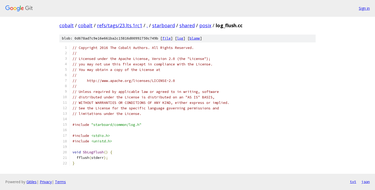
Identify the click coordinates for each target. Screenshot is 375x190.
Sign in (364, 8)
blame (195, 38)
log (180, 38)
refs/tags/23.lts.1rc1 (119, 25)
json (365, 181)
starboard (163, 25)
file (166, 38)
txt (353, 181)
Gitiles (31, 181)
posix (205, 25)
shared (187, 25)
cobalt (66, 25)
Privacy (46, 181)
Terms (60, 181)
